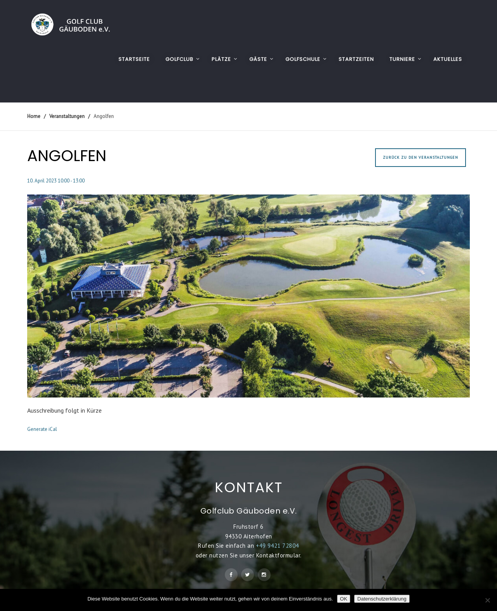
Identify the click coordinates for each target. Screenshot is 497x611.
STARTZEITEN (356, 59)
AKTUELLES (447, 59)
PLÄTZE (221, 59)
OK (344, 599)
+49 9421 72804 (277, 545)
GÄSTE (258, 59)
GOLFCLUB (179, 59)
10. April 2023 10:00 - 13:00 (56, 180)
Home (33, 116)
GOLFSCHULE (302, 59)
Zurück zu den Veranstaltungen (420, 157)
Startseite (134, 59)
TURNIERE (402, 59)
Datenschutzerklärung (381, 599)
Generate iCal (42, 429)
